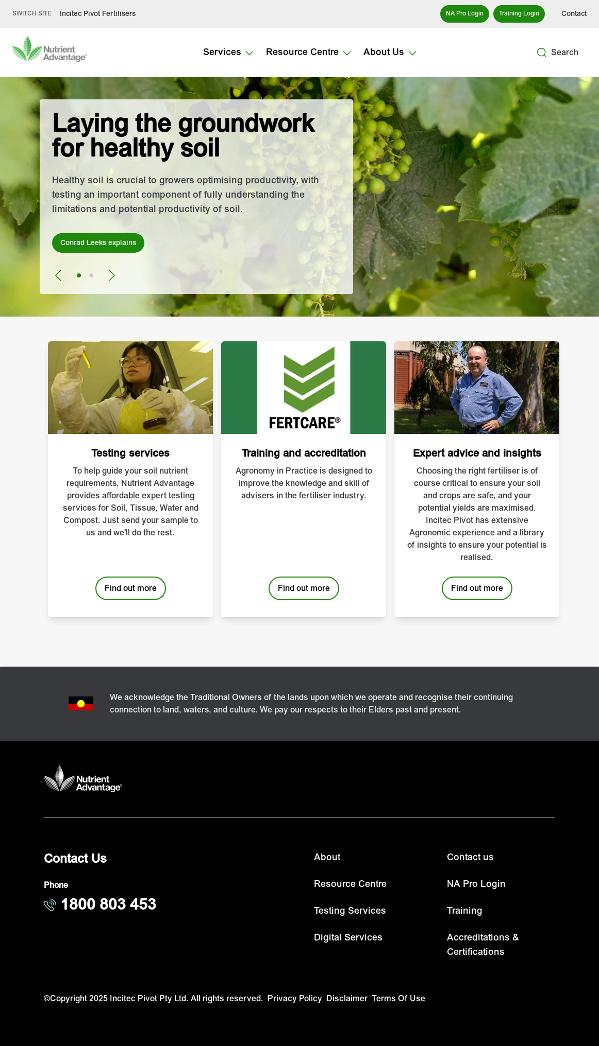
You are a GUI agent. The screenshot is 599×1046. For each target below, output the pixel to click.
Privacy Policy (295, 998)
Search (564, 52)
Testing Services (350, 911)
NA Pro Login (476, 884)
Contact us (470, 857)
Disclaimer (347, 998)
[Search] (542, 52)
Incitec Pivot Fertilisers (98, 13)
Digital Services (348, 938)
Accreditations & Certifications (483, 945)
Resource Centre (350, 884)
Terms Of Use (398, 998)
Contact (574, 13)
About (327, 857)
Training (464, 911)
